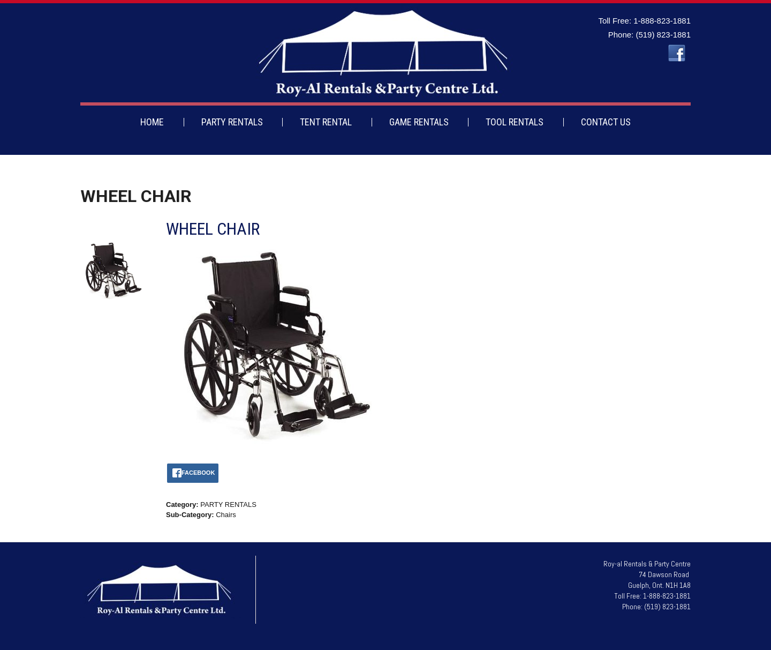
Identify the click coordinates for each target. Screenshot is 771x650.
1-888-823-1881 (662, 20)
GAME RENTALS (419, 122)
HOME (152, 122)
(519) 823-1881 (663, 34)
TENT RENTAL (326, 122)
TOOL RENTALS (514, 122)
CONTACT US (606, 122)
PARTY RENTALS (232, 122)
